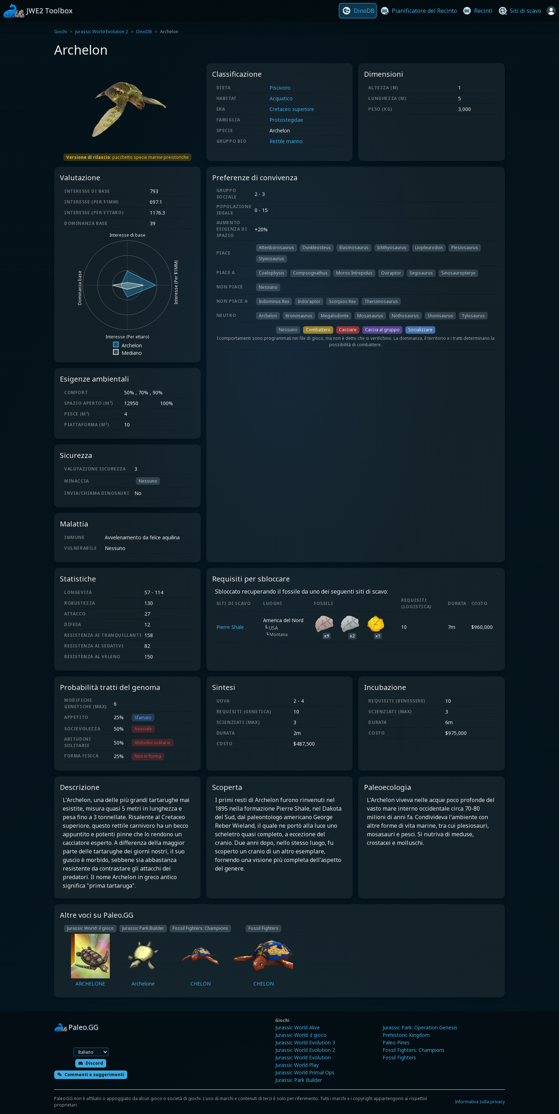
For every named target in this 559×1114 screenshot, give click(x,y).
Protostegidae (286, 119)
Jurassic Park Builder (298, 1080)
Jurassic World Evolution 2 (101, 32)
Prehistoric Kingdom (406, 1035)
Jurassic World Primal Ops (304, 1072)
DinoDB (144, 32)
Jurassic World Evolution (303, 1057)
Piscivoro (280, 87)
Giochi (60, 32)
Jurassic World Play (297, 1065)
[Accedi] (551, 11)
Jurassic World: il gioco (301, 1035)
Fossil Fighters (399, 1057)
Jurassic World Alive (297, 1027)
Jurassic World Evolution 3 (305, 1042)
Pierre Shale (230, 627)
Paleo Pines (396, 1042)
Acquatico (281, 98)
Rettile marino (286, 141)
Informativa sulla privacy (480, 1102)
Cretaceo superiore (292, 109)
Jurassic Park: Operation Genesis (420, 1027)
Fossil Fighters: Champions (414, 1050)
